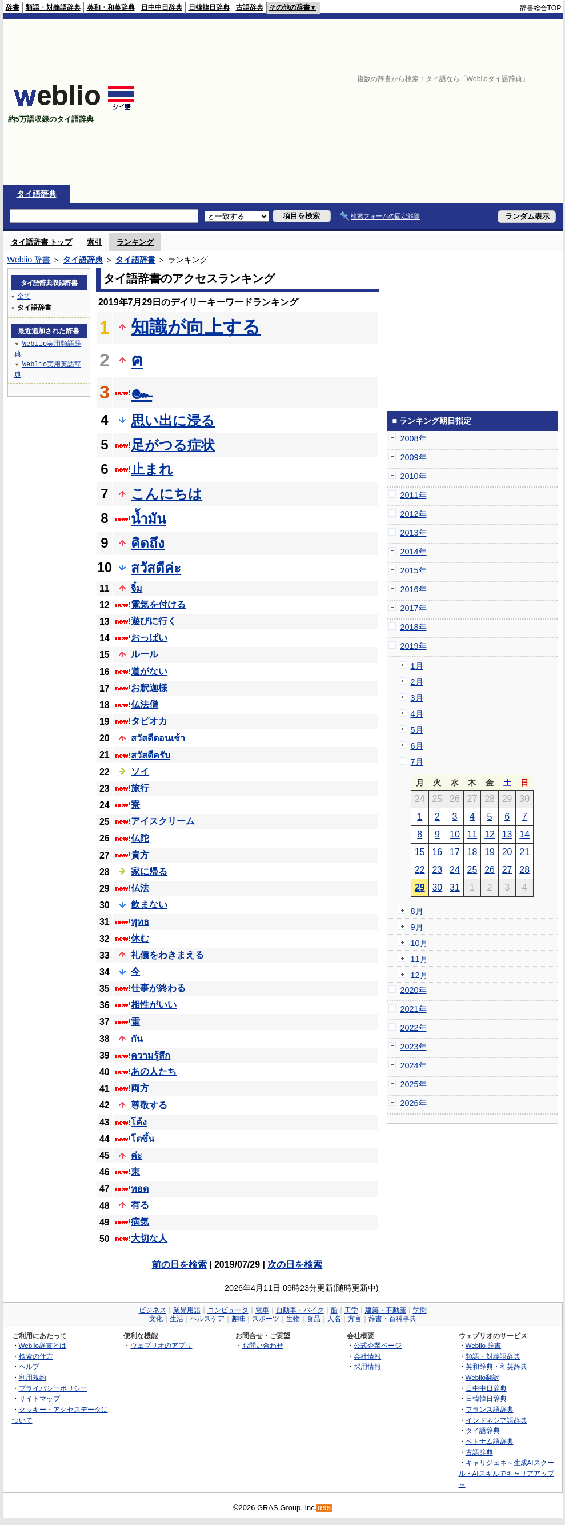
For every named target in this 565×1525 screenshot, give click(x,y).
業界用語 (187, 1310)
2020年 (413, 990)
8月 (417, 911)
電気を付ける (158, 604)
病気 (140, 1222)
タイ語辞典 (37, 193)
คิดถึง (148, 543)
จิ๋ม (136, 588)
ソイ (140, 771)
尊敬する (149, 1105)
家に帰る (149, 871)
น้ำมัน (148, 518)
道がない (149, 671)
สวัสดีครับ (150, 755)
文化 (156, 1318)
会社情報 (367, 1356)
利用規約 (32, 1377)
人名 (334, 1318)
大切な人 (149, 1238)
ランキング (135, 242)
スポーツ (265, 1318)
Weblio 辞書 (29, 259)
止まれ (152, 469)
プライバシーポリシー (53, 1388)
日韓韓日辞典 (209, 7)
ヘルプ (29, 1366)
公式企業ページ (378, 1345)
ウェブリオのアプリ (161, 1345)
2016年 (413, 589)
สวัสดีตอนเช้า (158, 738)
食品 (313, 1318)
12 (489, 834)
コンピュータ (228, 1310)
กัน (137, 1039)
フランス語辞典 (490, 1409)
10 (455, 834)
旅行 (140, 788)
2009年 (413, 457)
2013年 (413, 532)
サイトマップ (39, 1398)
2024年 (413, 1065)
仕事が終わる (158, 988)
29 (420, 887)
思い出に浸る (173, 420)
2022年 (413, 1027)
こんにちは (166, 493)
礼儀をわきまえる (167, 955)
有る (140, 1205)
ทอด (140, 1188)
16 (437, 852)
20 (507, 852)
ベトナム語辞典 (490, 1441)
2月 (417, 681)
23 (437, 870)
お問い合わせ (262, 1345)
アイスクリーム (163, 821)
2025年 (413, 1084)
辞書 (12, 7)
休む (140, 938)
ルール (144, 654)
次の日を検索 (294, 1264)
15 (420, 852)
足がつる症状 (173, 445)
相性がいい (154, 1004)
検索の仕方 (36, 1356)
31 (455, 887)
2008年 (413, 438)
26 (489, 870)
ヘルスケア (207, 1318)
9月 (417, 927)
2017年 (413, 608)
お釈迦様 (149, 688)
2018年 (413, 627)
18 (472, 852)
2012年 (413, 513)
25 (472, 870)
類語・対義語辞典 (53, 7)
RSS (324, 1508)
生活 (176, 1318)
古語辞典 (249, 7)
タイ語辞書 (135, 259)
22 (420, 870)
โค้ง (139, 1122)
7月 (417, 762)
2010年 (413, 476)
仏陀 (140, 838)
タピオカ (149, 721)
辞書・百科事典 (392, 1318)
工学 (351, 1310)
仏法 (140, 888)
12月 (419, 975)
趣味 (238, 1318)
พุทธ (140, 922)
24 (455, 870)
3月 (417, 697)
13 (507, 834)
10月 (419, 943)
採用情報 (367, 1366)
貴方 (140, 855)
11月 (419, 959)
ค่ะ (136, 1155)
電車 (262, 1310)
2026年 (413, 1103)
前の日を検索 (179, 1264)
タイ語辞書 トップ (42, 242)
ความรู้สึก (150, 1055)
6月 (417, 745)
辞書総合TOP (541, 8)
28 (524, 870)
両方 (140, 1088)
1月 (417, 665)
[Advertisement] (444, 102)
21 (524, 852)
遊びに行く (154, 621)
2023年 (413, 1046)
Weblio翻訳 (482, 1377)
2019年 (413, 645)
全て (24, 296)
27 (507, 870)
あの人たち (154, 1071)
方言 (355, 1318)
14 (524, 834)
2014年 (413, 551)
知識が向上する (196, 327)
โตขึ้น (142, 1139)
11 (472, 834)
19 (489, 852)
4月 (417, 713)
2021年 (413, 1008)
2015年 (413, 570)
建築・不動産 (385, 1310)
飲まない (149, 904)
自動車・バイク (300, 1310)
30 (437, 887)
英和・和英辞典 (111, 7)
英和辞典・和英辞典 (496, 1366)
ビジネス (152, 1310)
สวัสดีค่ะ (156, 568)
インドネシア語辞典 (496, 1420)
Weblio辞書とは (42, 1345)
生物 (293, 1318)
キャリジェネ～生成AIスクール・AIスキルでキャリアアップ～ (506, 1473)
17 (455, 852)
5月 (417, 729)
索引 (94, 242)
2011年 (413, 495)
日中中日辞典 (161, 7)
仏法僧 (144, 704)
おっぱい (149, 637)
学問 (420, 1310)
